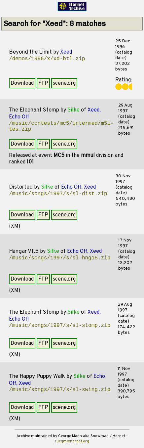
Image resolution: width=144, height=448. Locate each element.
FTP (43, 83)
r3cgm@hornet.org (72, 441)
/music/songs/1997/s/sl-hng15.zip (59, 258)
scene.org (64, 83)
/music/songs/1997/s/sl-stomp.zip (59, 326)
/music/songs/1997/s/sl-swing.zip (59, 390)
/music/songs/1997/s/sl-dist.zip (58, 194)
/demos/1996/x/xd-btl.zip (47, 59)
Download (22, 83)
